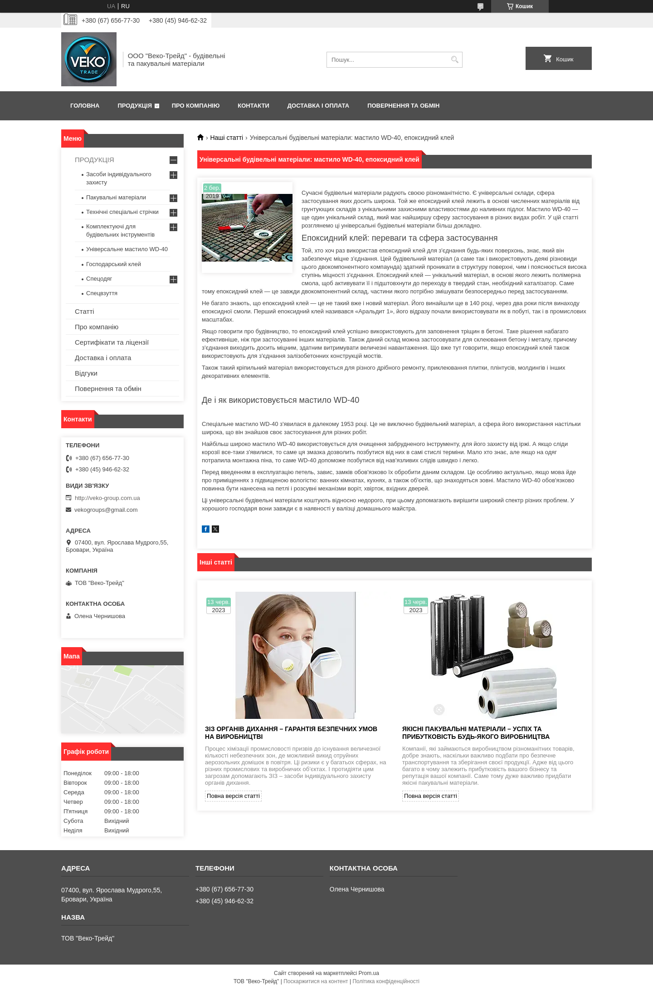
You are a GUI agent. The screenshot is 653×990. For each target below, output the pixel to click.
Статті (84, 311)
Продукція (134, 105)
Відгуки (86, 373)
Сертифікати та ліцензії (112, 342)
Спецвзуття (101, 293)
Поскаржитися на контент (315, 981)
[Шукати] (455, 60)
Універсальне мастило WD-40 (127, 249)
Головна (84, 105)
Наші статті (226, 137)
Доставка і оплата (318, 105)
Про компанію (196, 105)
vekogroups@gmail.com (106, 509)
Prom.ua (369, 973)
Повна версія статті (233, 795)
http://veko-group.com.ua (107, 498)
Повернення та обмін (403, 105)
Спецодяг (99, 278)
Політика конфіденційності (385, 981)
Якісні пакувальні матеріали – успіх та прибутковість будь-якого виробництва (476, 732)
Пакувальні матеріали (116, 197)
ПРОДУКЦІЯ (94, 159)
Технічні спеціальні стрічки (122, 211)
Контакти (253, 105)
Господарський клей (113, 264)
